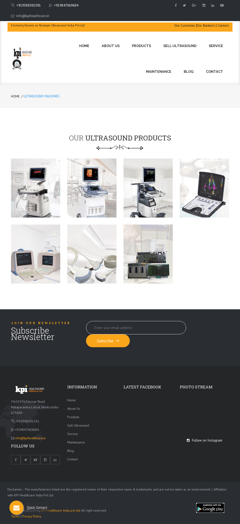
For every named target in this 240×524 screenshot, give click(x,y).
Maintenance (158, 72)
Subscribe (108, 340)
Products (141, 46)
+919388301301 (28, 5)
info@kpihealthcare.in (32, 16)
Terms (16, 516)
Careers (223, 25)
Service (216, 46)
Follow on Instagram (204, 440)
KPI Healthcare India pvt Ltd (60, 510)
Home (84, 46)
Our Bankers (206, 25)
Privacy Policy (31, 516)
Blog (189, 72)
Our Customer (184, 25)
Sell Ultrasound (179, 46)
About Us (111, 46)
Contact (214, 72)
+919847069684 (66, 5)
